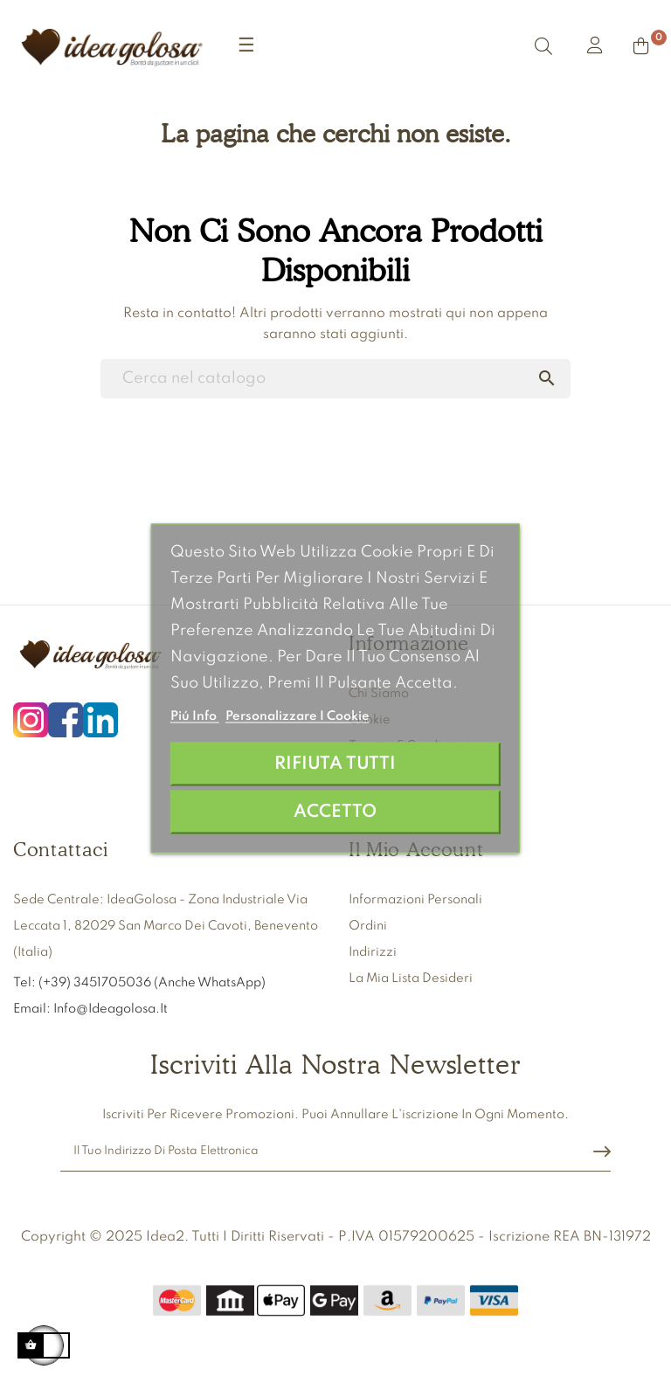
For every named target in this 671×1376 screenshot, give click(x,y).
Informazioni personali (415, 900)
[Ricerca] (335, 378)
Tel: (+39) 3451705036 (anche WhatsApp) (140, 983)
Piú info (194, 715)
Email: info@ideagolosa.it (90, 1009)
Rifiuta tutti (335, 763)
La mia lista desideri (411, 978)
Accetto (335, 811)
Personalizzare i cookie (297, 715)
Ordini (368, 926)
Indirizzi (373, 952)
